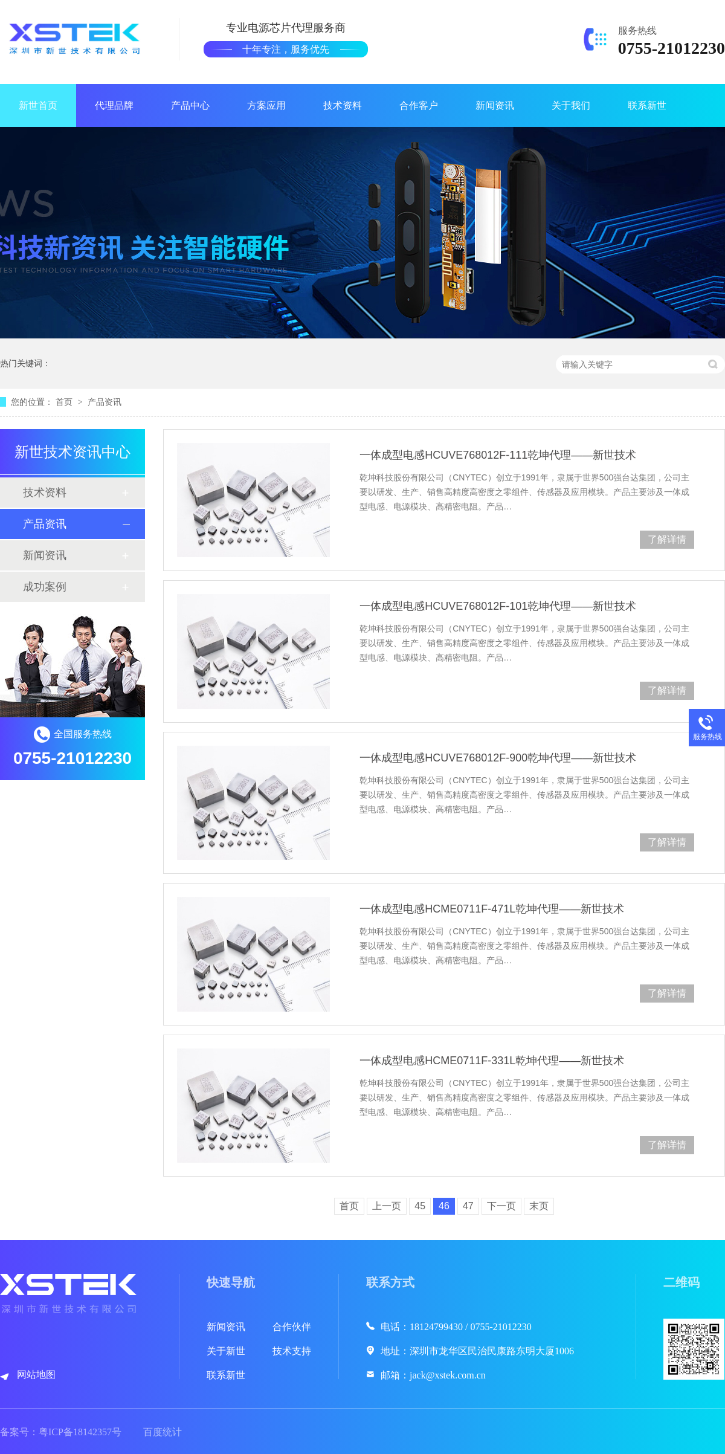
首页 (65, 402)
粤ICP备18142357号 (80, 1432)
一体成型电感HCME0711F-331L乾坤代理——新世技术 (491, 1061)
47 (468, 1206)
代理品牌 (114, 105)
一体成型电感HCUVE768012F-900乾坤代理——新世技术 (497, 758)
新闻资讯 (494, 105)
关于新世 (226, 1351)
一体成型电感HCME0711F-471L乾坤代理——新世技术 (491, 909)
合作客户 (418, 105)
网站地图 (36, 1374)
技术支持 (291, 1351)
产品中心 (190, 105)
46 (444, 1206)
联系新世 (647, 105)
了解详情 (667, 539)
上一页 (386, 1206)
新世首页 (38, 105)
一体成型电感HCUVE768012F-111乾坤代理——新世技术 (497, 455)
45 (419, 1206)
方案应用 (266, 105)
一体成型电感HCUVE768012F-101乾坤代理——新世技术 (497, 606)
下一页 (501, 1206)
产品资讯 (104, 402)
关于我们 (571, 105)
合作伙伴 (291, 1327)
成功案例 (44, 587)
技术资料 (342, 105)
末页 (539, 1206)
